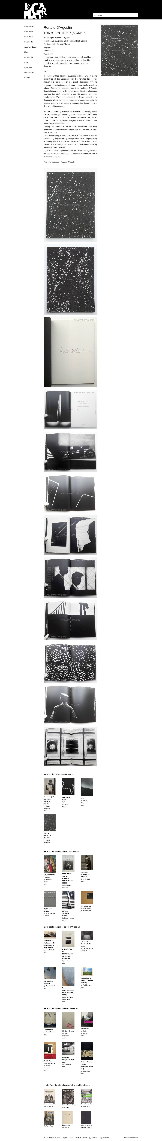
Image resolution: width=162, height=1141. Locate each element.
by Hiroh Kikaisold (85, 876)
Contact (27, 78)
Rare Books (28, 42)
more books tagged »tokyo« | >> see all (61, 851)
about (71, 1138)
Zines (26, 52)
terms (85, 1138)
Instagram (104, 1138)
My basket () (29, 73)
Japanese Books (30, 47)
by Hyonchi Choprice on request (86, 908)
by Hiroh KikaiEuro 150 (67, 880)
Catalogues (28, 57)
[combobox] (115, 15)
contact (78, 1138)
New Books (28, 32)
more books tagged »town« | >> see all (61, 1008)
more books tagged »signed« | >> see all (62, 927)
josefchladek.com (133, 1137)
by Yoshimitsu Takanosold (49, 879)
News (26, 62)
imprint (65, 1138)
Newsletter (28, 67)
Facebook (93, 1138)
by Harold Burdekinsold (50, 1032)
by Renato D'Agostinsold (49, 804)
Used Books (28, 37)
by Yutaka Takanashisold (49, 1065)
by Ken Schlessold (67, 956)
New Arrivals (29, 27)
